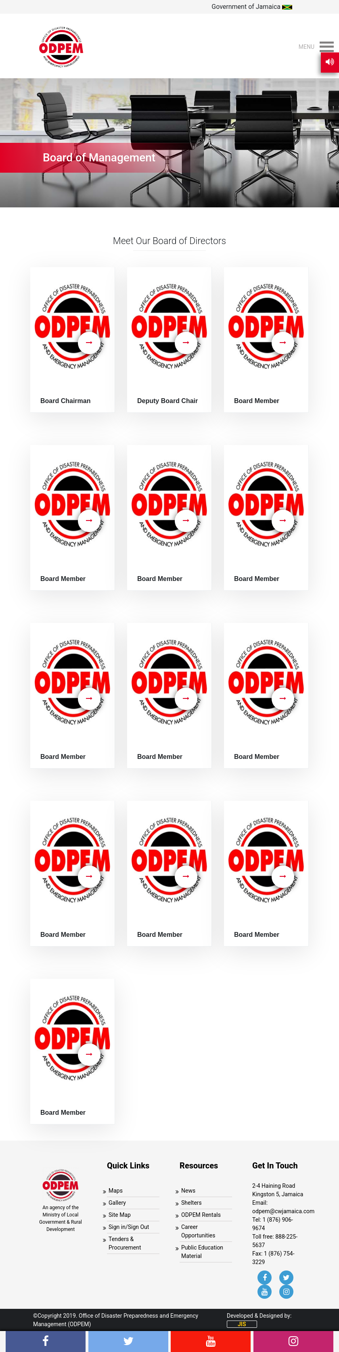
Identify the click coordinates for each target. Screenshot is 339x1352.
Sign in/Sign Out (129, 1227)
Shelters (191, 1202)
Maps (116, 1190)
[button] (306, 47)
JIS (242, 1324)
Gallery (117, 1202)
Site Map (120, 1215)
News (188, 1190)
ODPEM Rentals (201, 1215)
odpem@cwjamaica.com (283, 1211)
